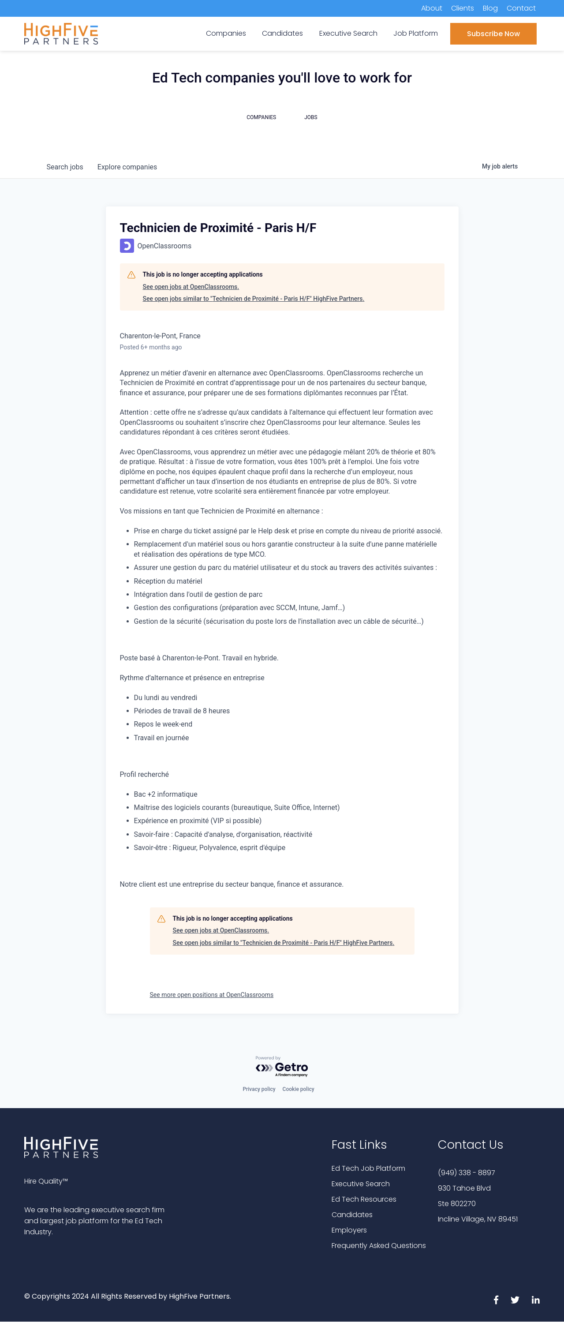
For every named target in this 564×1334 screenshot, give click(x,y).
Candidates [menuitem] (282, 33)
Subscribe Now (493, 34)
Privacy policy (259, 1089)
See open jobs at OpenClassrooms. (191, 286)
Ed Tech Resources (364, 1199)
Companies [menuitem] (226, 33)
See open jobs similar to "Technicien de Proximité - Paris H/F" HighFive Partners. (254, 298)
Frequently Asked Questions (379, 1245)
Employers (349, 1230)
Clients (462, 8)
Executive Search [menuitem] (348, 33)
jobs (65, 167)
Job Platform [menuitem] (415, 33)
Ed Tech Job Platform (368, 1168)
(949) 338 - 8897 (466, 1173)
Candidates (352, 1215)
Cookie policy (298, 1089)
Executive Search (361, 1184)
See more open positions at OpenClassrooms (212, 994)
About (431, 8)
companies (127, 167)
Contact (521, 8)
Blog (490, 8)
